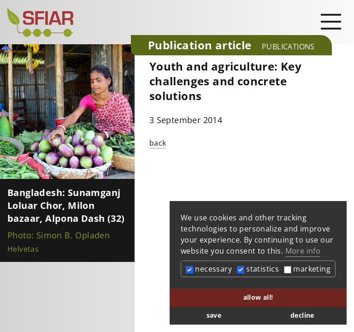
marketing (307, 269)
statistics (258, 269)
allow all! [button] (258, 297)
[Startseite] (65, 22)
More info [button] (303, 251)
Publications (288, 47)
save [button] (214, 315)
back (157, 143)
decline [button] (302, 315)
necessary (209, 269)
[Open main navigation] (331, 21)
